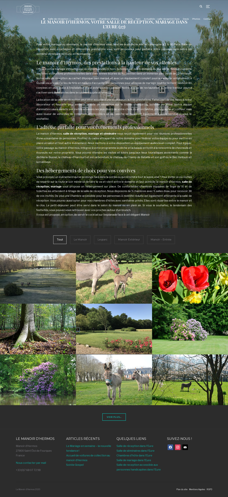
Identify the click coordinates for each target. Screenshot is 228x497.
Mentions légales (197, 489)
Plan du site (181, 489)
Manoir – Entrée (161, 239)
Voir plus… (114, 417)
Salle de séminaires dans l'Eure (136, 450)
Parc (138, 19)
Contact (207, 19)
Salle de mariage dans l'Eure (134, 460)
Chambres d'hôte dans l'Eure (134, 455)
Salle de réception (58, 19)
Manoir (128, 19)
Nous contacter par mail (31, 462)
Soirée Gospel (75, 464)
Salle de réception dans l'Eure (135, 446)
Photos (196, 19)
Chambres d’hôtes (109, 19)
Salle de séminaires (85, 19)
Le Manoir (80, 239)
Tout (60, 239)
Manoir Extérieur (129, 239)
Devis (186, 19)
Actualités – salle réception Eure (162, 19)
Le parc (102, 239)
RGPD (209, 489)
